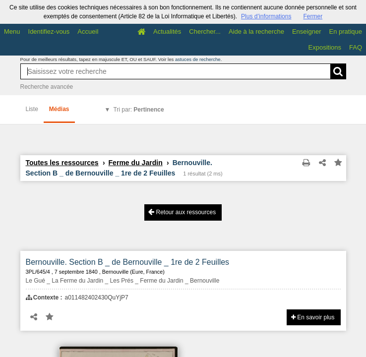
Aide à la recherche (256, 31)
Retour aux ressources (182, 212)
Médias (59, 109)
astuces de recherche (198, 59)
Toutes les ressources (62, 163)
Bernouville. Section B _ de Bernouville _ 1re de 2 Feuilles (128, 262)
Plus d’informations (266, 16)
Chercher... (205, 31)
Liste (32, 109)
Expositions (324, 47)
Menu (12, 31)
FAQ (355, 47)
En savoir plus (313, 317)
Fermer (312, 16)
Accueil (87, 31)
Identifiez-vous (49, 31)
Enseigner (306, 31)
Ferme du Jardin (136, 163)
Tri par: (138, 109)
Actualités (167, 31)
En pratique (346, 31)
